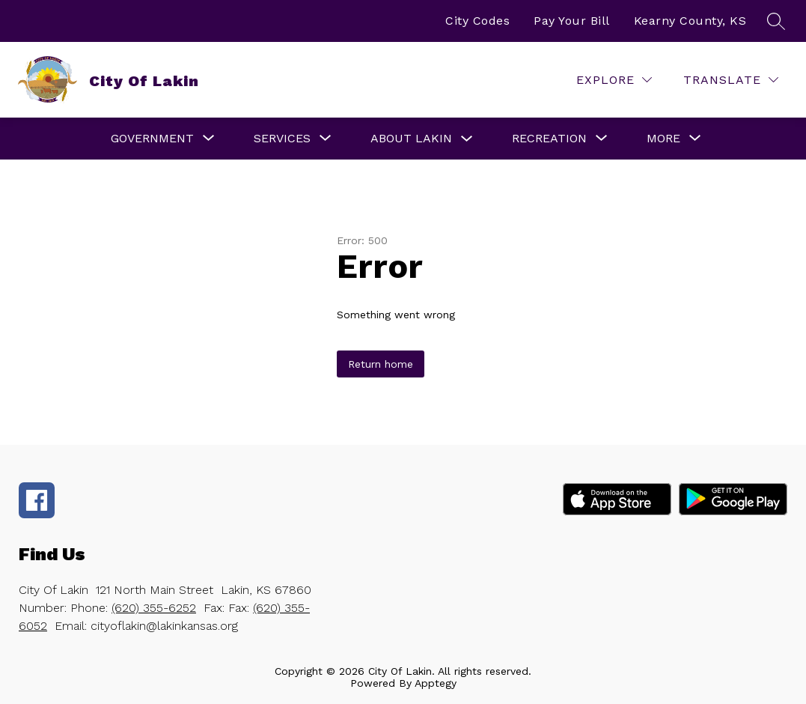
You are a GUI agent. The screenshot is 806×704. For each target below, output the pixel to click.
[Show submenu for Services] (282, 139)
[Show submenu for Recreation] (549, 139)
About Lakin (411, 138)
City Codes (477, 20)
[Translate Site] (731, 79)
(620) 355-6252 (154, 608)
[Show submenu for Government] (152, 139)
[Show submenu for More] (663, 139)
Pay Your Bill (572, 20)
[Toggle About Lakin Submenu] (467, 139)
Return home (380, 364)
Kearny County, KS (690, 20)
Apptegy (436, 683)
